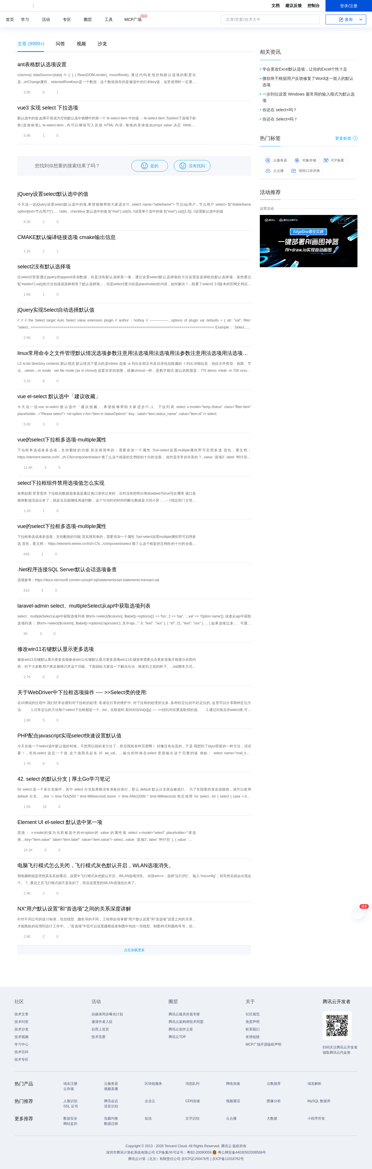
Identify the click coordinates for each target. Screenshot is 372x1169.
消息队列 (192, 1084)
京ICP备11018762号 (228, 1159)
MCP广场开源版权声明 (263, 1044)
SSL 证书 (70, 1106)
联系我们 (253, 1029)
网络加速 (233, 1084)
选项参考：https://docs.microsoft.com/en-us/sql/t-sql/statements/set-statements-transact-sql (88, 580)
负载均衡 (111, 1118)
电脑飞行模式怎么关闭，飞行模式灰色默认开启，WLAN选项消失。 (95, 865)
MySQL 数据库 (318, 1101)
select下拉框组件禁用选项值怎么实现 (60, 483)
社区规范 (253, 1014)
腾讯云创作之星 (181, 1029)
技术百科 (21, 1052)
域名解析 (314, 1084)
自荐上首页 (100, 1029)
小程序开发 (316, 1118)
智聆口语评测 (305, 170)
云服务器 (276, 160)
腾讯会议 (111, 1101)
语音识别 (111, 1106)
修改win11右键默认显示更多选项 (55, 649)
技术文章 (21, 1014)
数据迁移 (111, 1124)
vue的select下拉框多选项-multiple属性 (61, 440)
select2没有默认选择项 (44, 267)
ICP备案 (334, 160)
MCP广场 (133, 19)
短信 (148, 1118)
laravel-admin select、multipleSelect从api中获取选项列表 (84, 606)
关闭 (353, 221)
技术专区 (21, 1059)
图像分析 (274, 1101)
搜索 (313, 19)
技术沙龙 (21, 1029)
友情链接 (253, 1037)
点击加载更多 (134, 950)
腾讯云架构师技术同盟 (186, 1022)
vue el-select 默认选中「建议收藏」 (59, 396)
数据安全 (70, 1118)
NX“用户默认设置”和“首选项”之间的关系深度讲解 (74, 909)
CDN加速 (192, 1101)
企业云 (150, 1101)
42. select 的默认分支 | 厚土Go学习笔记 (63, 779)
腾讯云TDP (177, 1037)
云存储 (68, 1089)
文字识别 (192, 1118)
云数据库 (274, 1084)
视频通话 (233, 1101)
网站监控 (70, 1124)
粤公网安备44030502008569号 (242, 1152)
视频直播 (111, 1089)
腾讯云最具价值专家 (184, 1014)
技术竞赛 (98, 1037)
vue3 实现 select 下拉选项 (47, 108)
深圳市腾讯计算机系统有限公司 (130, 1152)
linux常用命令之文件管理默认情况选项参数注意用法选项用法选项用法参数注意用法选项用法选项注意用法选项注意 (134, 353)
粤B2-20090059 (199, 1152)
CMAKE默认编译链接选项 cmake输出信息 (66, 237)
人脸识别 (70, 1101)
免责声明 (253, 1022)
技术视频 (21, 1037)
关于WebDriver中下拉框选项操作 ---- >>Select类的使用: (82, 692)
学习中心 (21, 1044)
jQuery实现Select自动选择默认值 (55, 310)
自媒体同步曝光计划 (107, 1014)
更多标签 (346, 138)
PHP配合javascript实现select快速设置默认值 (69, 736)
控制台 (313, 5)
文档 (275, 5)
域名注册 (70, 1084)
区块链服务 (153, 1084)
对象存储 (305, 160)
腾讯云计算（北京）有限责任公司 (154, 1159)
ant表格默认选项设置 (42, 64)
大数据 (272, 1118)
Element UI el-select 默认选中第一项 (59, 822)
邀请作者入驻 (102, 1022)
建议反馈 (293, 5)
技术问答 (21, 1022)
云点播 (275, 170)
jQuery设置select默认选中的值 (52, 194)
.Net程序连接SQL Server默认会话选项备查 (67, 569)
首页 (10, 19)
